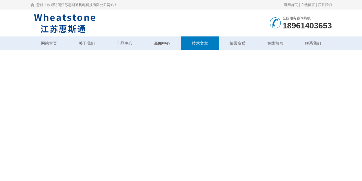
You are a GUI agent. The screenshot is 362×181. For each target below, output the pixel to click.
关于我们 (87, 43)
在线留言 (308, 5)
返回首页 (291, 5)
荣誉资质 (238, 43)
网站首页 (49, 43)
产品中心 (124, 43)
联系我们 (325, 5)
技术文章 (200, 43)
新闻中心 (162, 43)
